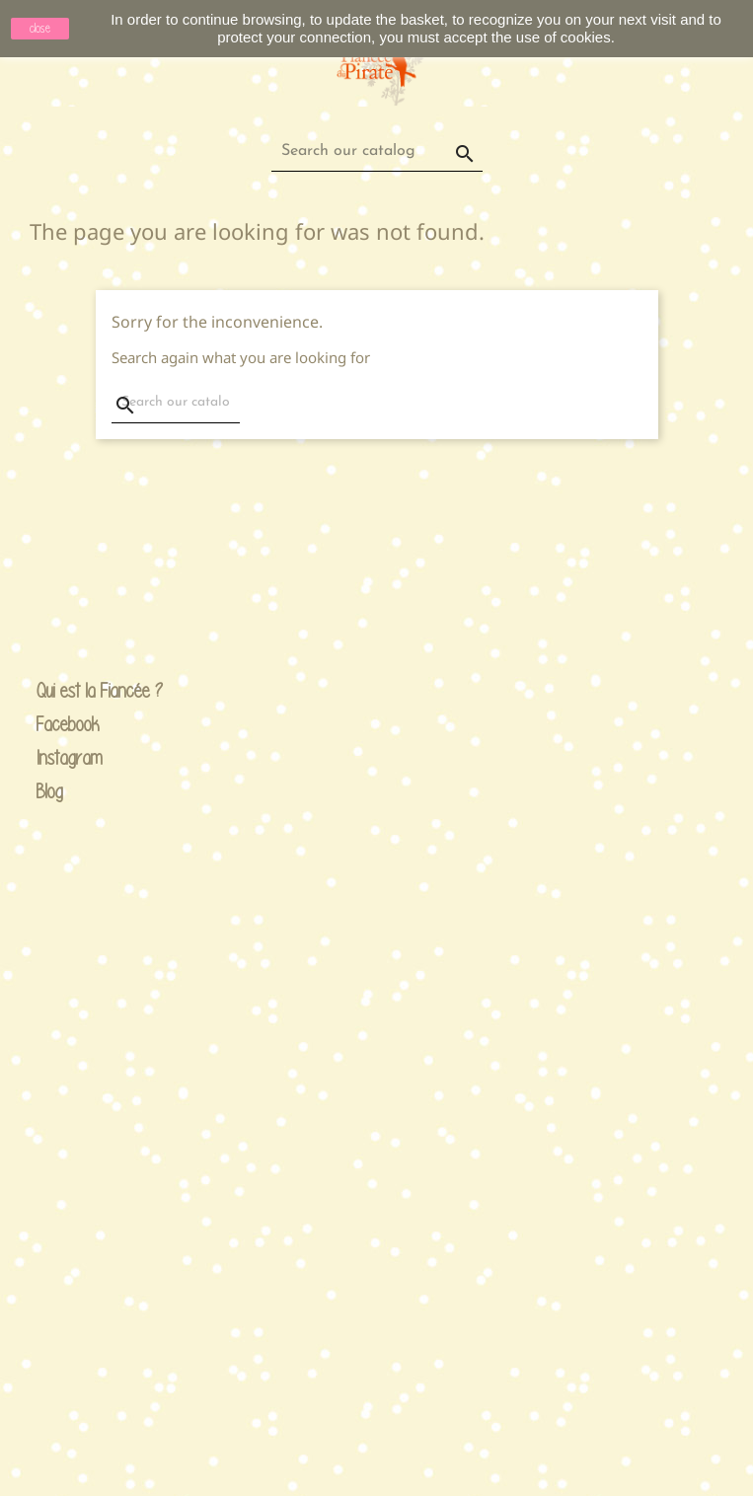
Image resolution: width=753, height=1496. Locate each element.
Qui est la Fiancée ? (52, 691)
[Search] (377, 151)
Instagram (52, 758)
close (40, 28)
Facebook (52, 724)
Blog (50, 791)
